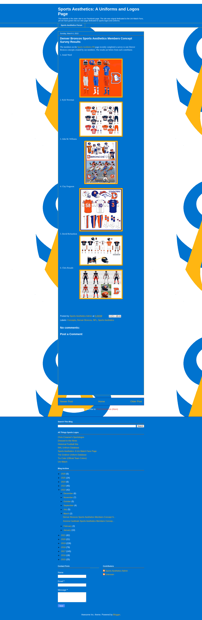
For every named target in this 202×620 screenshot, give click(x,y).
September (69, 505)
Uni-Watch (62, 462)
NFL (95, 320)
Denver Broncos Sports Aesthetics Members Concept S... (89, 517)
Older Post (136, 401)
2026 (63, 474)
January (67, 530)
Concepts (71, 320)
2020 (63, 539)
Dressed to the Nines (67, 441)
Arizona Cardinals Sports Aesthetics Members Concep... (88, 521)
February (68, 526)
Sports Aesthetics (106, 320)
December (69, 493)
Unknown (110, 574)
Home (101, 401)
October (67, 501)
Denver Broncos (84, 320)
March (67, 513)
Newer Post (66, 401)
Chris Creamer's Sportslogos (71, 437)
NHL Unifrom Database (68, 448)
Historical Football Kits (68, 444)
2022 (63, 490)
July (66, 509)
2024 (63, 482)
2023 (63, 486)
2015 (63, 559)
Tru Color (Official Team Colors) (72, 458)
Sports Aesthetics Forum (71, 25)
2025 (63, 478)
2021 (63, 535)
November (69, 497)
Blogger (116, 615)
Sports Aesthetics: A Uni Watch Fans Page (77, 451)
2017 (63, 551)
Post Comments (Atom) (107, 409)
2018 (63, 547)
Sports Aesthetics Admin (117, 571)
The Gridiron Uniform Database (72, 455)
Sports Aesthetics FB (86, 47)
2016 (63, 555)
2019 (63, 543)
